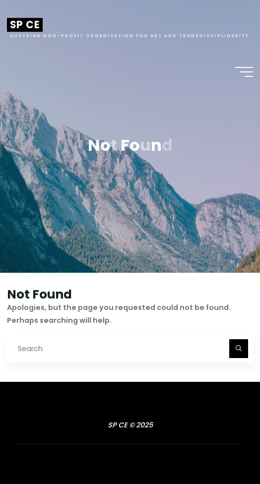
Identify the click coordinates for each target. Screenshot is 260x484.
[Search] (238, 348)
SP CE (25, 25)
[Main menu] (244, 72)
